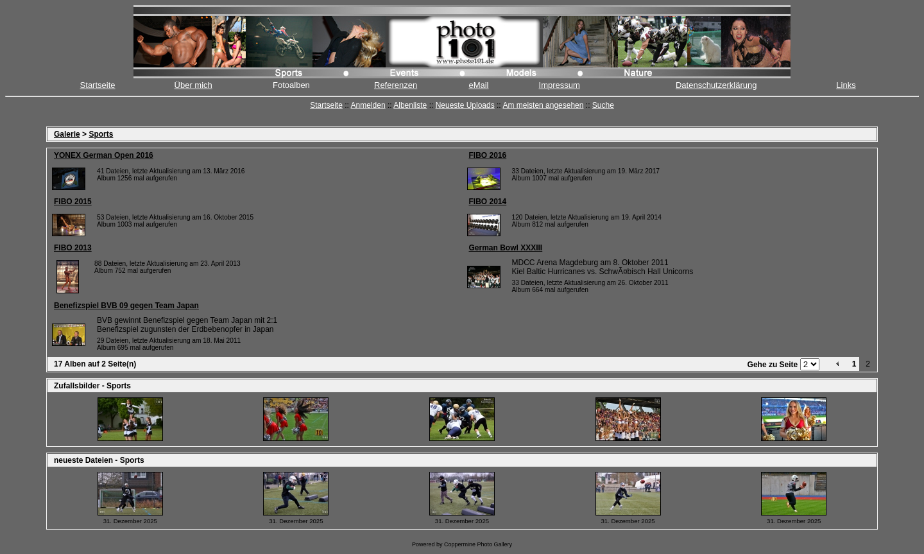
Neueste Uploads (465, 105)
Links (845, 85)
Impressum (559, 85)
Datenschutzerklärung (716, 85)
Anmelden (368, 105)
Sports (101, 134)
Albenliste (410, 105)
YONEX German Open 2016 (103, 155)
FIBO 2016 (488, 155)
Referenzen (395, 85)
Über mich (193, 85)
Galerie (67, 134)
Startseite (98, 85)
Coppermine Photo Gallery (478, 544)
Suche (603, 105)
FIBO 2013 (73, 247)
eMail (478, 85)
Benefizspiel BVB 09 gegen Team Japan (126, 305)
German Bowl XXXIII (506, 247)
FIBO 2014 (488, 201)
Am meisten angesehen (542, 105)
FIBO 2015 (73, 201)
